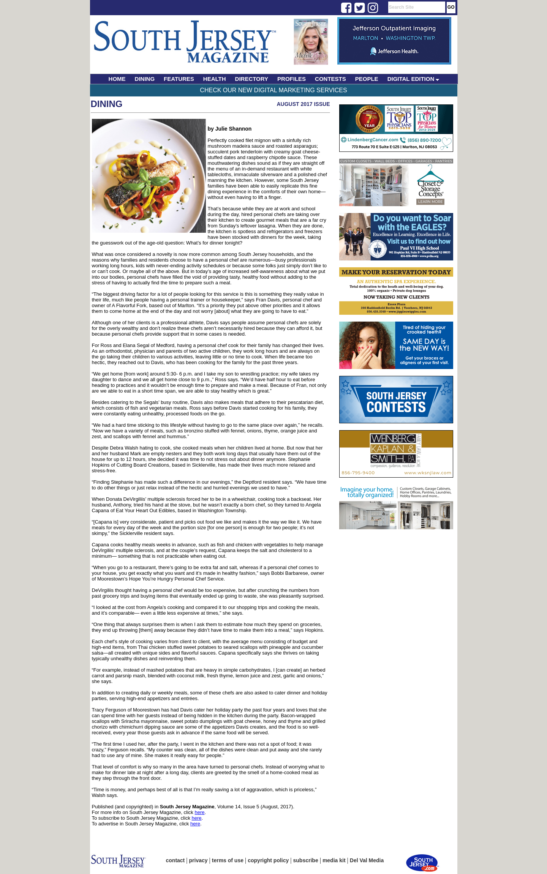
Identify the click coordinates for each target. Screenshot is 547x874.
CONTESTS (330, 79)
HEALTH (214, 79)
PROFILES (291, 79)
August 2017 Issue (303, 104)
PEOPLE (366, 79)
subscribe (305, 860)
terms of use (227, 860)
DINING (145, 79)
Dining (107, 104)
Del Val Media (367, 860)
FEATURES (179, 79)
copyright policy (268, 860)
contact (175, 860)
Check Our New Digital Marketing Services (273, 90)
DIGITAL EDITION (413, 79)
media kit (334, 860)
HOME (117, 79)
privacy (198, 860)
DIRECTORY (252, 79)
